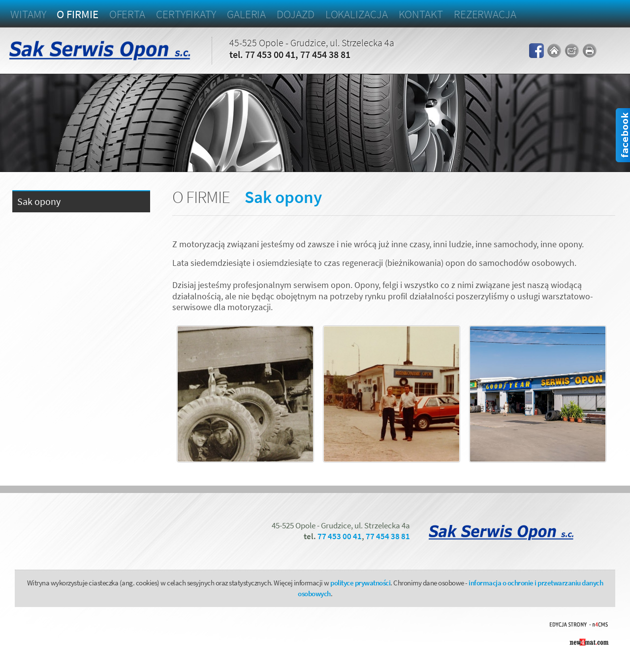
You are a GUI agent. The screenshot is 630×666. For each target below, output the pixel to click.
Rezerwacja (485, 14)
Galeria (246, 14)
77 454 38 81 (325, 54)
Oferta (127, 14)
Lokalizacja (356, 14)
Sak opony (39, 201)
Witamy (28, 14)
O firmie (77, 14)
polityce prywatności (360, 582)
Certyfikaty (186, 14)
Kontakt (421, 14)
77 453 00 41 (270, 54)
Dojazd (295, 14)
